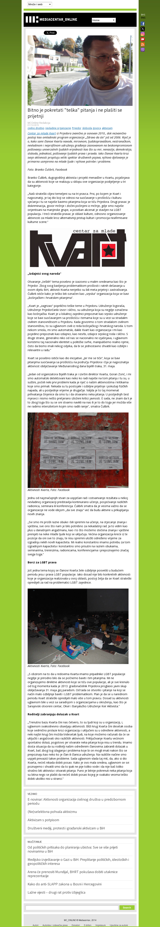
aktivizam (107, 128)
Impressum (100, 925)
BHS (143, 14)
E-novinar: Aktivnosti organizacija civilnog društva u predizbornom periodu (77, 801)
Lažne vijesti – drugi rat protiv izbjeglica (56, 892)
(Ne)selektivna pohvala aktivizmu (52, 812)
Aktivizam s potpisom (43, 820)
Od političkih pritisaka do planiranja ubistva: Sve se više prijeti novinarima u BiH (73, 849)
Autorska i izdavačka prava (55, 925)
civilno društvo (36, 128)
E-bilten (87, 925)
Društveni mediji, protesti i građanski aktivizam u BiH (66, 828)
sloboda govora (91, 128)
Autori (36, 925)
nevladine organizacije (58, 128)
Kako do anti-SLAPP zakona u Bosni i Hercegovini (64, 884)
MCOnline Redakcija (39, 123)
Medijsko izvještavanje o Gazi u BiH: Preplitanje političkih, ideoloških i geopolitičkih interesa (78, 862)
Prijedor (76, 128)
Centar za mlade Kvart (42, 133)
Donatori (76, 925)
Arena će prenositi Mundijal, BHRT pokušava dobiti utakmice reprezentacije (73, 874)
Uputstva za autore (119, 925)
